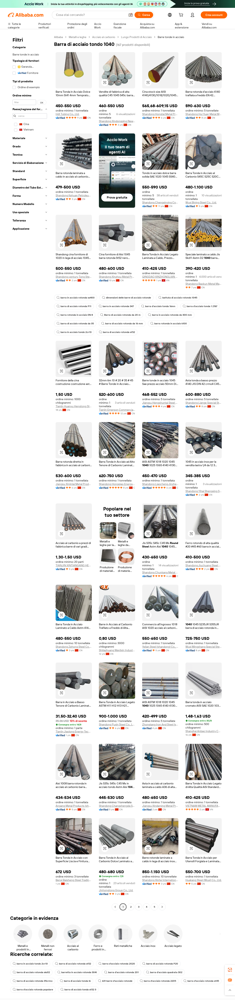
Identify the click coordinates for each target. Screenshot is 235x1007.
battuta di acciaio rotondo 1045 (177, 297)
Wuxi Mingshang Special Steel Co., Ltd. (203, 646)
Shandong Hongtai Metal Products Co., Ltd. (160, 114)
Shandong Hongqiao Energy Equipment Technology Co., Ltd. (117, 484)
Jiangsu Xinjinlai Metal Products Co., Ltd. (74, 484)
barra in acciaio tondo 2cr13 (74, 332)
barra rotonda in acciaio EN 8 (75, 314)
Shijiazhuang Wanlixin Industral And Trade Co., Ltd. (117, 650)
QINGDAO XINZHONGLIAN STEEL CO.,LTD (160, 276)
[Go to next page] (162, 906)
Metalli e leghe (77, 37)
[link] (230, 970)
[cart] (182, 15)
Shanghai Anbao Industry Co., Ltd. (203, 731)
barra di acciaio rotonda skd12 (31, 972)
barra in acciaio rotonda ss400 (76, 297)
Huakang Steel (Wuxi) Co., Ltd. (203, 880)
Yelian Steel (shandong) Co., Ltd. (160, 646)
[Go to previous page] (115, 906)
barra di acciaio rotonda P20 (160, 963)
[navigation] (29, 472)
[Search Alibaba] (90, 15)
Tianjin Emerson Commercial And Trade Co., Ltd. (117, 409)
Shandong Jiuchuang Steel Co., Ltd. (203, 565)
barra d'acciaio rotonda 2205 (158, 981)
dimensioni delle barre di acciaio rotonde (126, 297)
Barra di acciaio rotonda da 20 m (120, 314)
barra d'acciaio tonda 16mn (158, 306)
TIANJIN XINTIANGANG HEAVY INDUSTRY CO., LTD (74, 565)
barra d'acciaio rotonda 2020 (117, 963)
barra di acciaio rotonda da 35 (75, 323)
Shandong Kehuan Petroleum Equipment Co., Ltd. (74, 195)
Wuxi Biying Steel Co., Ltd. (201, 202)
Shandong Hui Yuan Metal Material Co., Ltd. (203, 114)
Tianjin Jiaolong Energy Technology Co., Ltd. (74, 731)
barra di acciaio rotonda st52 (117, 332)
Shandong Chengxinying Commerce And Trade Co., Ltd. (160, 202)
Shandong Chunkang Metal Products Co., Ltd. (160, 572)
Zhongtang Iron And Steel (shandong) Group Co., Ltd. (160, 724)
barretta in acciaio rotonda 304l (77, 972)
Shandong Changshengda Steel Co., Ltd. (117, 805)
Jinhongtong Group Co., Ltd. (116, 890)
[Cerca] (144, 15)
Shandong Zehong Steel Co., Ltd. (74, 646)
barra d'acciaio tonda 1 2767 (200, 306)
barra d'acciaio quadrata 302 (164, 972)
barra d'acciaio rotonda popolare (33, 989)
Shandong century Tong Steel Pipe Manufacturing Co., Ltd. (74, 276)
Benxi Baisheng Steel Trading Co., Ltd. (74, 880)
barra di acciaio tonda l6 (75, 981)
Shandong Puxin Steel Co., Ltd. (117, 724)
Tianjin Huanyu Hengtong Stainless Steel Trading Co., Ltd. (74, 406)
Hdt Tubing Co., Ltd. (67, 114)
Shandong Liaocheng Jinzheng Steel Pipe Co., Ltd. (160, 484)
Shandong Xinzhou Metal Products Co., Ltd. (117, 276)
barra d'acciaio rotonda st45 (201, 981)
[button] (130, 15)
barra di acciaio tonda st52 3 (78, 989)
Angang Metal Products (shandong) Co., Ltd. (74, 805)
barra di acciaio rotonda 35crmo (32, 981)
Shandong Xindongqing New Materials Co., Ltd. (117, 121)
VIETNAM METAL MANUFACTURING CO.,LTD (203, 805)
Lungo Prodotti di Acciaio (136, 37)
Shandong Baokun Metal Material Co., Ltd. (203, 283)
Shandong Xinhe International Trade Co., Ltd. (160, 880)
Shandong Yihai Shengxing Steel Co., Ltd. (203, 491)
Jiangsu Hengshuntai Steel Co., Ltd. (160, 402)
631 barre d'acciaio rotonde (115, 981)
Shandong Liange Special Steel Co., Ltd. (203, 402)
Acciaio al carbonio (103, 37)
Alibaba (58, 37)
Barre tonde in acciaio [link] (171, 37)
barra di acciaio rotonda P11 (74, 306)
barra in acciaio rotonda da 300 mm (170, 314)
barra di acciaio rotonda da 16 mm (122, 323)
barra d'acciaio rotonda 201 (121, 972)
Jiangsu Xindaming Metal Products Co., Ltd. (160, 805)
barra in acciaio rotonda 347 (116, 306)
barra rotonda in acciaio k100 (168, 323)
